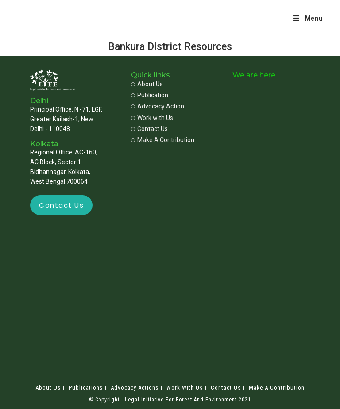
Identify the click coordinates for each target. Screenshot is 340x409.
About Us (48, 387)
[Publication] (168, 95)
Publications (86, 387)
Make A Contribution (277, 387)
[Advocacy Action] (168, 106)
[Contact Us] (168, 129)
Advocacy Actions (134, 387)
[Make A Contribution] (168, 140)
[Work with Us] (168, 117)
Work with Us (184, 387)
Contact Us (226, 387)
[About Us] (168, 84)
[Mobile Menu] (308, 18)
